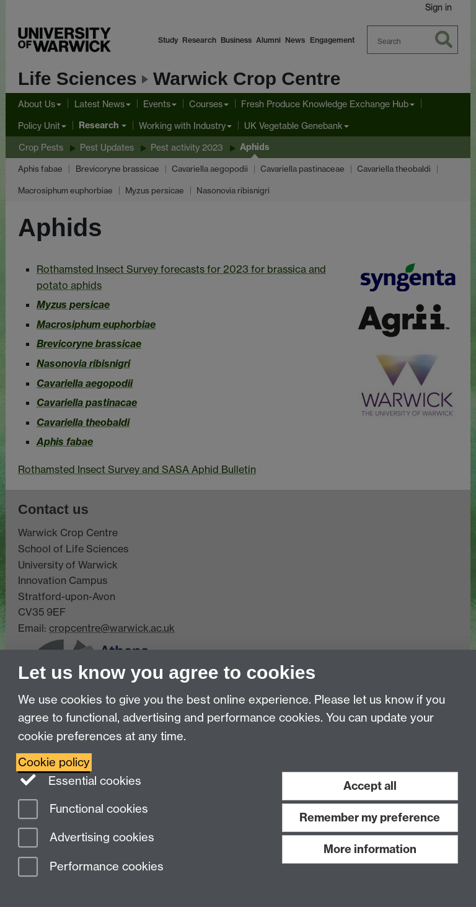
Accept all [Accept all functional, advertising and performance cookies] (370, 786)
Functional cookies (83, 810)
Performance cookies (91, 867)
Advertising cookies (86, 838)
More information (370, 849)
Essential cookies (79, 780)
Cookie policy (54, 762)
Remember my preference (369, 817)
